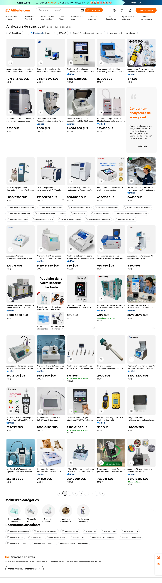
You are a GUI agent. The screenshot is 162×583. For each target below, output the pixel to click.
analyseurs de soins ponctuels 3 (20, 207)
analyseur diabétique (56, 537)
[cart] (122, 11)
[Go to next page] (102, 493)
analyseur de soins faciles (79, 207)
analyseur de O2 (109, 531)
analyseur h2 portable (16, 543)
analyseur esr (89, 531)
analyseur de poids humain (45, 531)
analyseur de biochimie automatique (73, 543)
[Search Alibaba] (59, 10)
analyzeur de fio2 (78, 213)
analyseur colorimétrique (130, 537)
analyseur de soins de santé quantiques (130, 213)
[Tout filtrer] (14, 33)
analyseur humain (70, 531)
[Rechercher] (94, 10)
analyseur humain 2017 (125, 219)
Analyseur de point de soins (106, 207)
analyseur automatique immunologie (50, 213)
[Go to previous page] (59, 493)
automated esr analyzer (42, 543)
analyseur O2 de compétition (102, 537)
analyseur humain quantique (98, 219)
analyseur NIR (35, 537)
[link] (158, 557)
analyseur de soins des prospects (137, 207)
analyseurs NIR (77, 537)
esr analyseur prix (130, 531)
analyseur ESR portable (17, 219)
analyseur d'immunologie (18, 531)
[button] (82, 10)
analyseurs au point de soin (51, 207)
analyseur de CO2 (15, 537)
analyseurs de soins (100, 213)
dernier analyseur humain (69, 219)
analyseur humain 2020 (43, 219)
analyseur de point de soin (18, 213)
